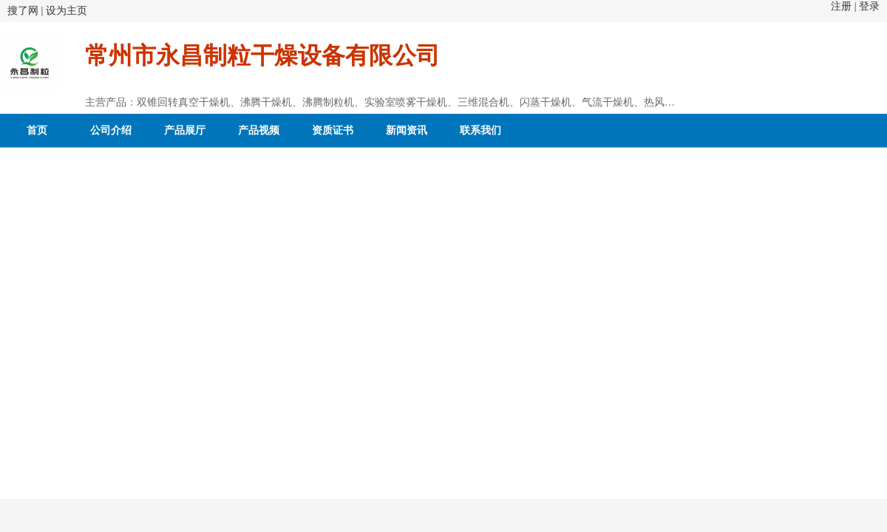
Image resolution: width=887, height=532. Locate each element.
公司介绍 (111, 130)
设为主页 (66, 10)
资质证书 (332, 130)
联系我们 (480, 130)
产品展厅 (184, 130)
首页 (37, 130)
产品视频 (258, 130)
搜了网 (22, 10)
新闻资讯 (406, 130)
